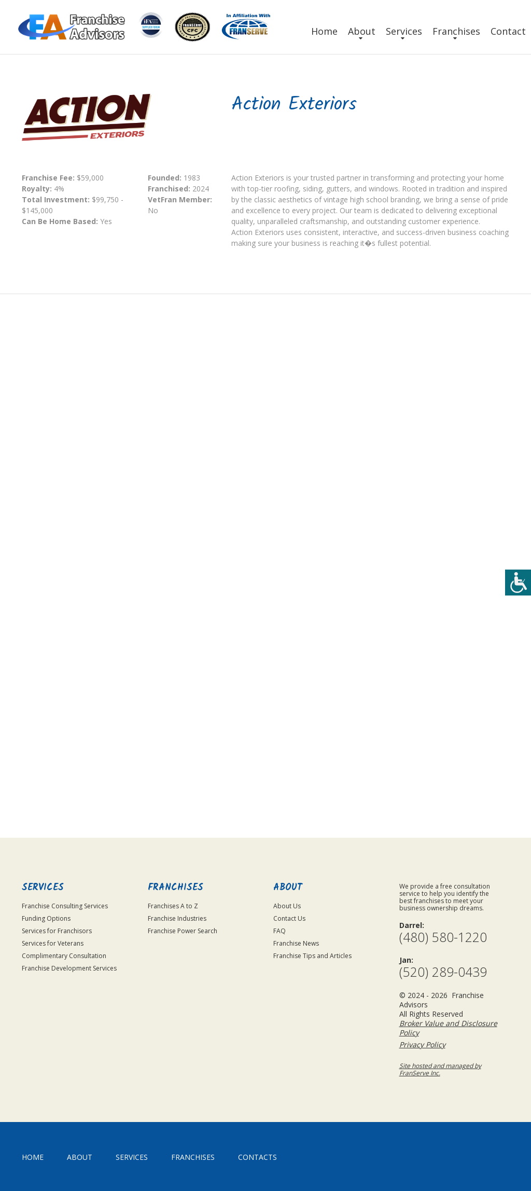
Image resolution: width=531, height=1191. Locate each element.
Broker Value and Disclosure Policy (448, 1027)
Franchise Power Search (182, 930)
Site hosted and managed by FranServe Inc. (440, 1069)
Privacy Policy (445, 730)
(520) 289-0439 (443, 971)
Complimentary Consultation (64, 955)
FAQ (279, 930)
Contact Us (289, 918)
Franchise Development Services (69, 968)
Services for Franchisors (57, 930)
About (361, 31)
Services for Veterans (52, 943)
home (33, 1157)
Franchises (456, 31)
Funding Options (46, 918)
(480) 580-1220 (443, 937)
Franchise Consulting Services (65, 906)
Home (324, 31)
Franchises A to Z (173, 906)
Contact (508, 31)
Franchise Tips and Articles (312, 955)
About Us (287, 906)
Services (404, 31)
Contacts (257, 1157)
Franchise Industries (177, 918)
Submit (437, 785)
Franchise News (296, 943)
